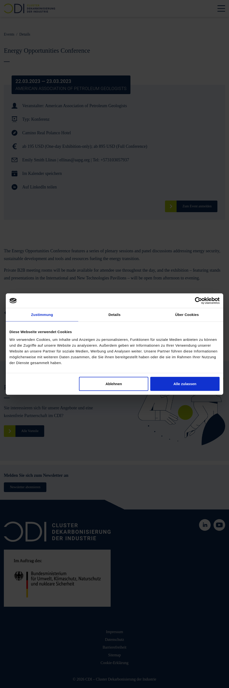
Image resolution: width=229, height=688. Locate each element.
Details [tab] (114, 315)
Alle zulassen (184, 383)
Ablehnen (114, 383)
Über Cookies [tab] (187, 315)
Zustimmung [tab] (42, 315)
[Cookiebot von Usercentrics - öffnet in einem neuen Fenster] (198, 300)
